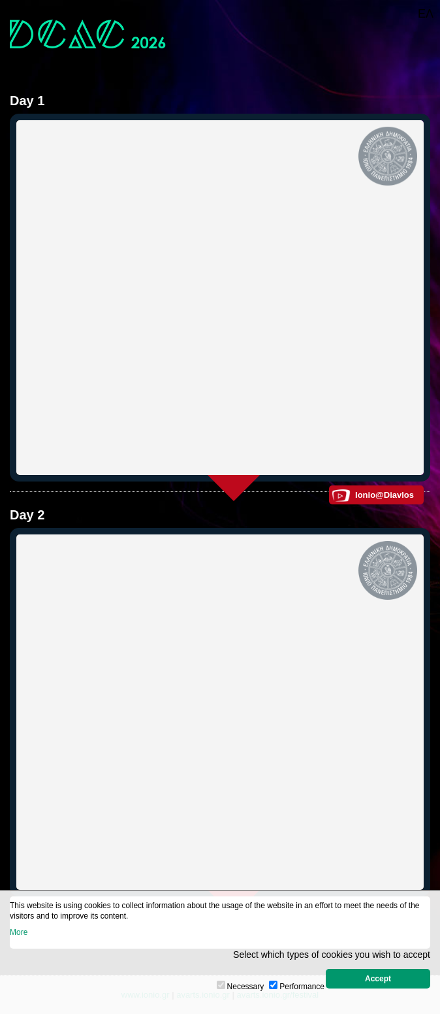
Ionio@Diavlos (384, 495)
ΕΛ (425, 13)
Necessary (245, 986)
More (18, 932)
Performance (301, 986)
